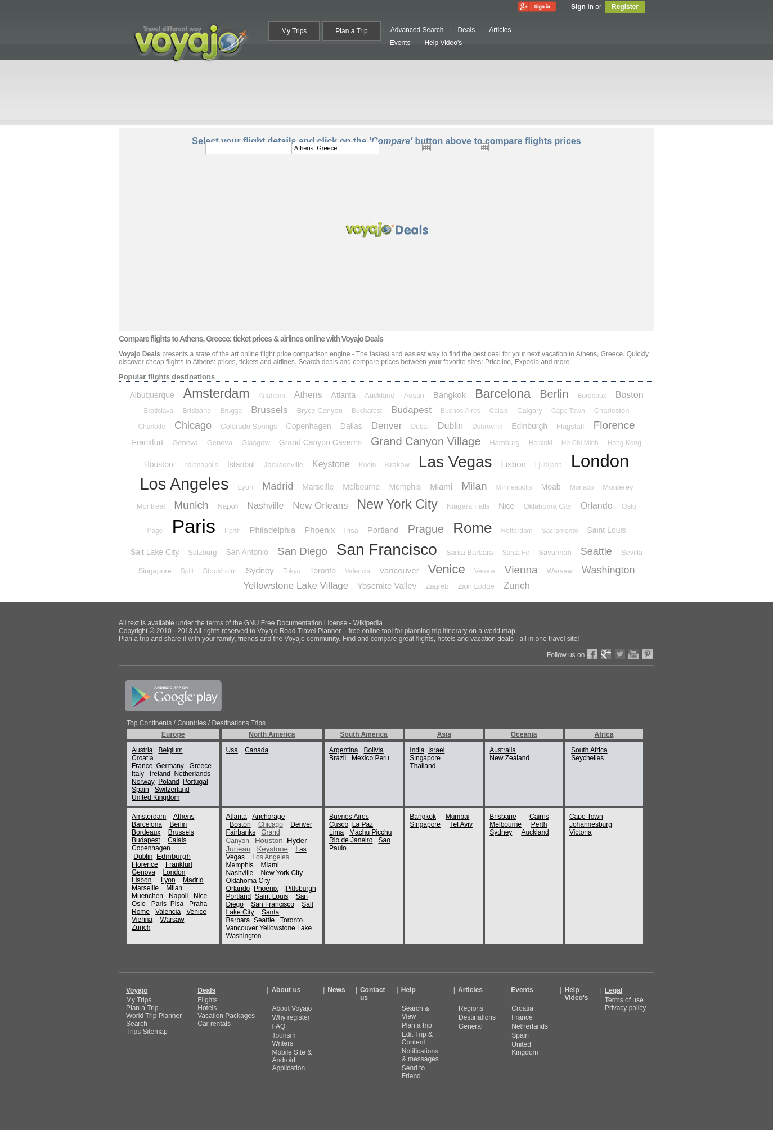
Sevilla (631, 552)
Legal (613, 990)
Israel (436, 750)
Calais (498, 411)
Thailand (422, 766)
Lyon (245, 487)
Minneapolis (514, 487)
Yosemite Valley (386, 585)
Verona (485, 571)
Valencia (357, 571)
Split (187, 571)
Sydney (260, 570)
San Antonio (247, 552)
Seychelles (587, 758)
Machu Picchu (370, 832)
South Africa (589, 750)
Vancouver (399, 570)
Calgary (529, 410)
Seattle (596, 551)
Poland (168, 782)
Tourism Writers (283, 1039)
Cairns (539, 816)
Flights (207, 1000)
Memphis (405, 486)
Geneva (185, 442)
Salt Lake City (155, 552)
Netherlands (192, 774)
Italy (138, 774)
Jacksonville (283, 464)
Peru (382, 758)
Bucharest (367, 411)
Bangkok (449, 395)
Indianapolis (200, 465)
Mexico (362, 758)
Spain (140, 789)
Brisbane (196, 410)
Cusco (338, 824)
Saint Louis (606, 530)
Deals (206, 990)
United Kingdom (155, 797)
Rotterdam (517, 531)
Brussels (269, 410)
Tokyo (291, 571)
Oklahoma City (547, 506)
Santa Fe (516, 553)
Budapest (411, 410)
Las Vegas (455, 461)
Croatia (143, 758)
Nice (506, 505)
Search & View (415, 1012)
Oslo (629, 506)
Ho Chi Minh (580, 443)
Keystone (331, 464)
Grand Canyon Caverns (320, 442)
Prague (426, 529)
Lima (336, 832)
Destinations (477, 1017)
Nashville (265, 505)
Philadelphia (273, 530)
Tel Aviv (461, 824)
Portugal (195, 782)
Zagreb (436, 586)
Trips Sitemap (147, 1031)
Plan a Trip (142, 1008)
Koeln (367, 465)
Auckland (379, 395)
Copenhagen (308, 426)
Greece (201, 766)
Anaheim (271, 396)
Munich (191, 505)
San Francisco (386, 549)
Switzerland (172, 789)
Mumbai (458, 816)
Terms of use (624, 1000)
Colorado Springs (249, 426)
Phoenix (319, 530)
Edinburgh (529, 426)
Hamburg (504, 442)
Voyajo (136, 990)
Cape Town (568, 411)
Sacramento (560, 531)
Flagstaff (570, 426)
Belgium (170, 750)
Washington (608, 570)
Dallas (351, 426)
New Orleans (320, 505)
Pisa (351, 530)
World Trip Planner (154, 1016)
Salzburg (202, 552)
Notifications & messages (420, 1055)
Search (136, 1024)
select (545, 148)
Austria (142, 750)
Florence (614, 425)
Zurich (517, 585)
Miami (441, 486)
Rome (472, 527)
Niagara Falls (468, 506)
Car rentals (214, 1024)
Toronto (322, 570)
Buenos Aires (460, 411)
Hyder (297, 840)
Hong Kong (624, 443)
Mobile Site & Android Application (292, 1060)
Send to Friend (413, 1072)
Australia (502, 750)
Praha (198, 904)
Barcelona (503, 394)
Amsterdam (216, 393)
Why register (290, 1017)
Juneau (238, 849)
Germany (169, 766)
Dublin (450, 426)
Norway (143, 782)
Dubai (419, 427)
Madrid (277, 486)
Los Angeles (184, 484)
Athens (308, 395)
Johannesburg (590, 824)
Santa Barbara (469, 552)
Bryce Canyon (319, 410)
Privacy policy (625, 1008)
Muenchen (147, 896)
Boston (629, 395)
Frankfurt (147, 442)
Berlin (554, 394)
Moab (551, 486)
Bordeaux (591, 396)
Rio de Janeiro (350, 840)
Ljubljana (548, 465)
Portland (383, 530)
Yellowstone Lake (285, 928)
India (417, 750)
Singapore (155, 571)
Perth (232, 531)
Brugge (231, 411)
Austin (414, 395)
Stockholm (220, 571)
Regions (471, 1008)
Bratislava (159, 411)
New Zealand (509, 758)
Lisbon (513, 464)
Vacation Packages (226, 1016)
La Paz (362, 824)
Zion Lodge (476, 586)
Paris (193, 526)
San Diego (302, 551)
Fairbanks (241, 832)
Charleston (612, 410)
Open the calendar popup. (426, 147)
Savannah (555, 552)
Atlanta (343, 395)
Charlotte (151, 427)
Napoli (228, 506)
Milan (474, 486)
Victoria (580, 832)
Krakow (397, 464)
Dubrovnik (487, 427)
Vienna (521, 570)
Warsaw (560, 571)
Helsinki (540, 443)
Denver (386, 425)
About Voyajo (292, 1008)
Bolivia (373, 750)
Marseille (318, 486)
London (600, 461)
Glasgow (255, 442)
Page (155, 531)
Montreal (151, 506)
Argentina (343, 750)
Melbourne (361, 486)
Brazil (337, 758)
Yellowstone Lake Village (295, 585)
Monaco (582, 487)
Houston (158, 464)
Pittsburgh (301, 889)
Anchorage (268, 816)
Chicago (193, 425)
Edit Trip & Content (417, 1038)
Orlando (597, 505)
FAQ (278, 1026)
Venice (446, 569)
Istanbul (241, 464)
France (142, 766)
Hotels (207, 1008)
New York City (397, 504)
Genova (220, 442)
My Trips (138, 1000)
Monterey (618, 487)
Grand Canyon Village (425, 441)
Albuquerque (151, 395)
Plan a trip (417, 1025)
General (471, 1026)
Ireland (160, 774)
